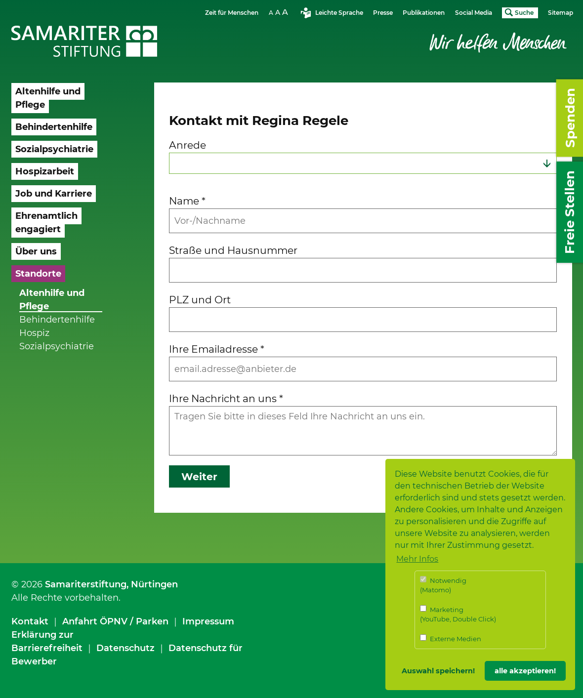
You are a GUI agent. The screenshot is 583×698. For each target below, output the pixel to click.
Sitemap (560, 12)
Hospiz (34, 333)
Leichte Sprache (339, 12)
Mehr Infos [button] (417, 559)
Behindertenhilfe (57, 319)
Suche (524, 12)
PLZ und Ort (200, 299)
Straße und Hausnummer (233, 250)
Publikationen (424, 12)
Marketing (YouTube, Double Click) (458, 614)
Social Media (473, 12)
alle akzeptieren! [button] (525, 670)
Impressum (208, 621)
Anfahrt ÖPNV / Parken (115, 621)
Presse (383, 12)
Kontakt (29, 621)
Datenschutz (125, 648)
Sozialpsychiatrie (56, 346)
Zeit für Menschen (231, 12)
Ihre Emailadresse (216, 349)
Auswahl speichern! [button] (438, 670)
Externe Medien (450, 638)
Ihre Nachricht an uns (226, 398)
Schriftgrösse (280, 12)
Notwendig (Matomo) (443, 585)
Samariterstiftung (85, 584)
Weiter (199, 476)
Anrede (187, 145)
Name (187, 201)
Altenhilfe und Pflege (51, 299)
